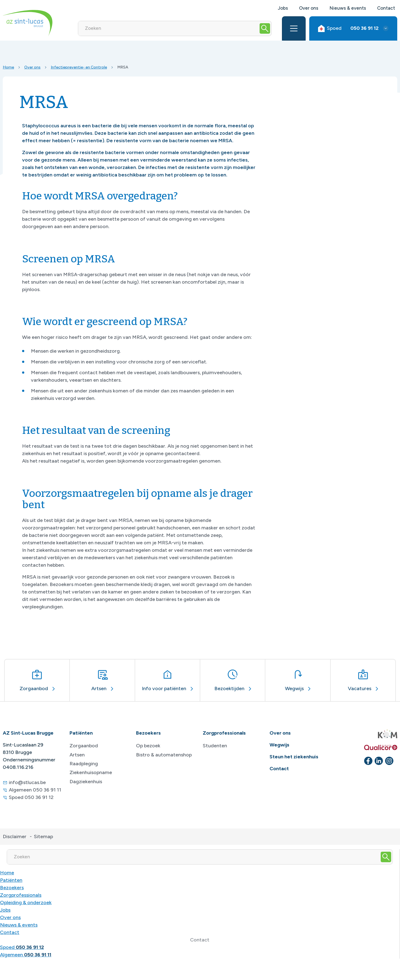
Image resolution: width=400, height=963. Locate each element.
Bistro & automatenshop (164, 755)
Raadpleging (84, 764)
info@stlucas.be (27, 782)
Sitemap (43, 836)
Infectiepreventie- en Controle (79, 67)
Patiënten (11, 880)
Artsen (77, 755)
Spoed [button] (348, 28)
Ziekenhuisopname (91, 772)
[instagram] (389, 761)
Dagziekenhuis (86, 782)
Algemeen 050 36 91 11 (35, 790)
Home (8, 67)
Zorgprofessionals (20, 895)
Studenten (215, 746)
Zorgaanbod (84, 746)
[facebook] (368, 761)
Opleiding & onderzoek (26, 902)
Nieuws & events (347, 8)
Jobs (283, 8)
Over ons (308, 8)
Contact (386, 8)
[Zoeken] (168, 28)
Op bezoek (148, 746)
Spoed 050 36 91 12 (31, 797)
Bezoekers (12, 888)
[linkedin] (379, 761)
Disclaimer (14, 836)
